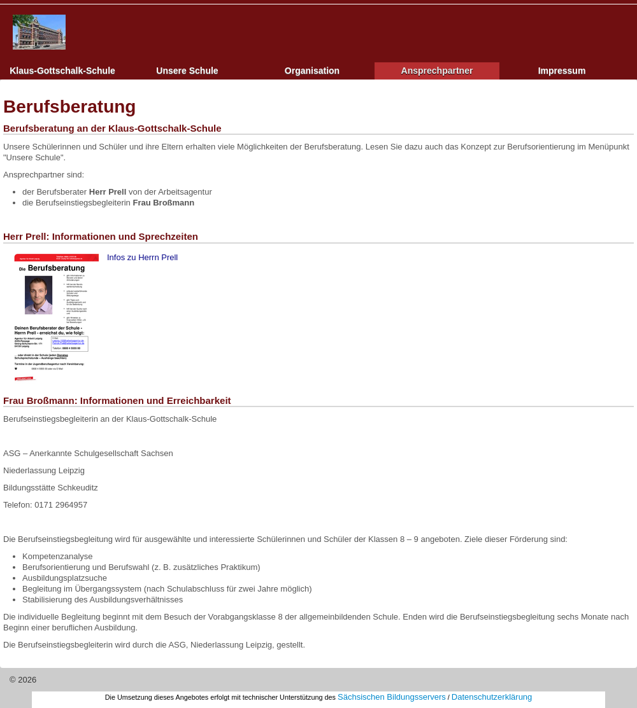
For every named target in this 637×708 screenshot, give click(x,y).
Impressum (562, 71)
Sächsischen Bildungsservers (392, 697)
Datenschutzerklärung (492, 697)
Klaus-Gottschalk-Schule (62, 71)
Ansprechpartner (437, 71)
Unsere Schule (187, 71)
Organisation (312, 71)
